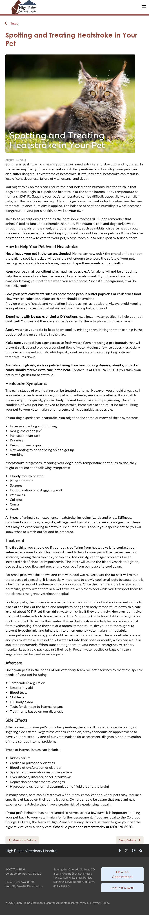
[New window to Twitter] (126, 850)
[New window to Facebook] (120, 850)
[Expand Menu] (144, 7)
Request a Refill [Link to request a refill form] (122, 887)
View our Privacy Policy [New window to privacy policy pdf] (94, 903)
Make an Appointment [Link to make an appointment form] (122, 874)
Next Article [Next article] (130, 840)
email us (37, 886)
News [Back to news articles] (11, 23)
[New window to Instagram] (134, 850)
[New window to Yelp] (141, 850)
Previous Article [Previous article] (22, 840)
